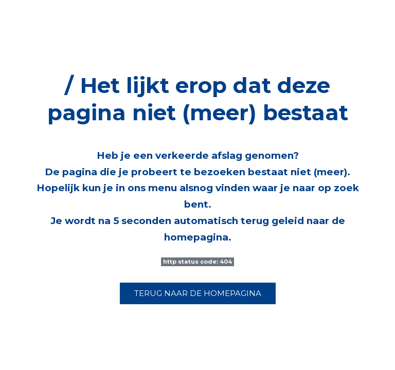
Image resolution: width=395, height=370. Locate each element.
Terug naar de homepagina (197, 293)
